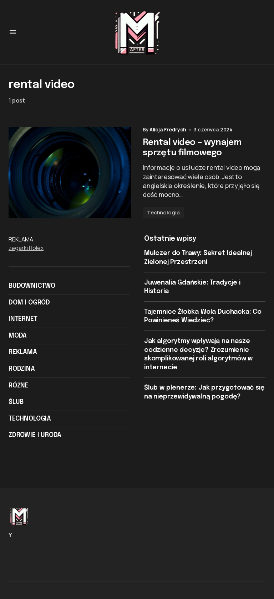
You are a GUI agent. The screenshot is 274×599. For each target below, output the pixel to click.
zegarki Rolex (26, 250)
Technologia (163, 215)
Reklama (23, 355)
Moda (18, 338)
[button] (13, 32)
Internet (23, 321)
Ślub (16, 404)
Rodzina (22, 371)
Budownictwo (32, 288)
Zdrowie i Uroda (35, 438)
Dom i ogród (29, 305)
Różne (19, 388)
